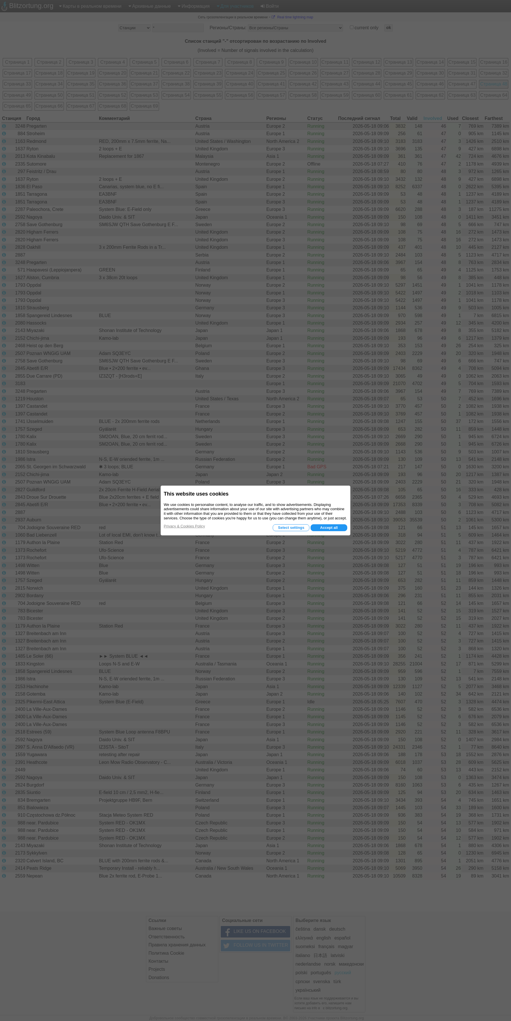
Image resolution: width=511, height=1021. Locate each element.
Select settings (291, 527)
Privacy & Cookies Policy (184, 526)
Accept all (329, 527)
